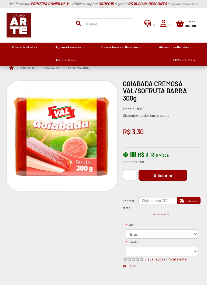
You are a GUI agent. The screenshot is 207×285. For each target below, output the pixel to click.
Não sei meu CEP (161, 214)
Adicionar (162, 175)
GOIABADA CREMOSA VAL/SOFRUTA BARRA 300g (55, 68)
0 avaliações (154, 259)
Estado (132, 242)
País (130, 224)
